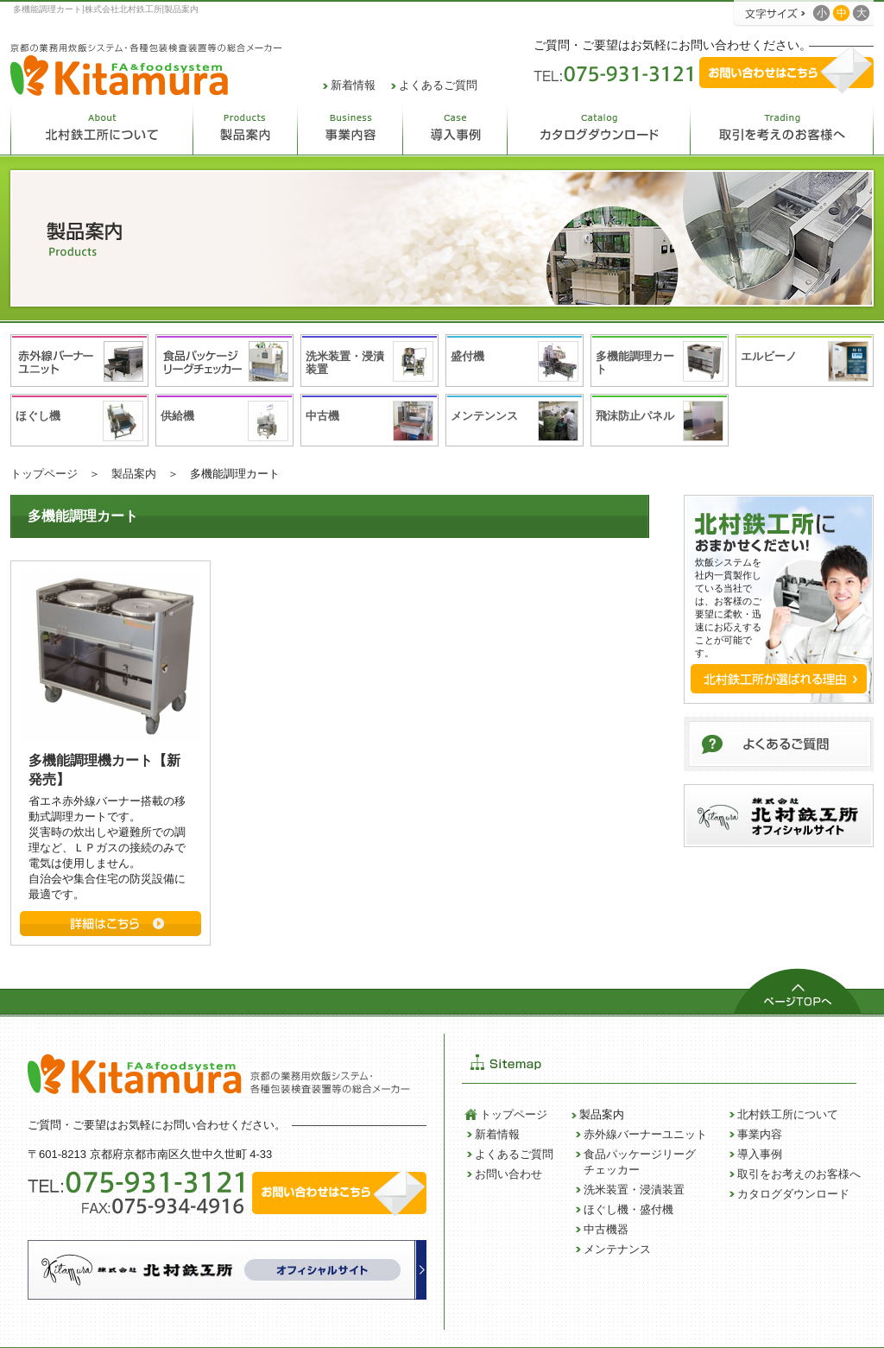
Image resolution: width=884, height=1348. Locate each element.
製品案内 (133, 473)
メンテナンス (617, 1249)
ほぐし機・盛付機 (628, 1209)
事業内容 (759, 1134)
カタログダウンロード (793, 1193)
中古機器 (606, 1229)
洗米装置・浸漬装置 (634, 1189)
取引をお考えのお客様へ (799, 1174)
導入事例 (759, 1154)
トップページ (44, 473)
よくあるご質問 (438, 85)
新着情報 (353, 85)
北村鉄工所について (787, 1114)
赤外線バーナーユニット (645, 1134)
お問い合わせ (508, 1174)
